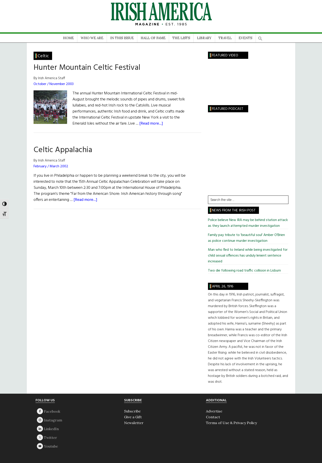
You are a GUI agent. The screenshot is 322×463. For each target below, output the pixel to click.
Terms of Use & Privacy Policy (231, 423)
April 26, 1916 (222, 286)
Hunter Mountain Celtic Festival (87, 68)
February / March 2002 (51, 166)
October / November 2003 (54, 84)
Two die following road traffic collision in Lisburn (244, 271)
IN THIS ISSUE (122, 38)
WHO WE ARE (92, 38)
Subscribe (132, 411)
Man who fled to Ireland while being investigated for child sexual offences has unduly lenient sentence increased (248, 255)
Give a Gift (133, 417)
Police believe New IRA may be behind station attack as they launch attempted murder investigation (248, 223)
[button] (260, 37)
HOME (68, 38)
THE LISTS (181, 38)
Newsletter (134, 423)
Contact (213, 417)
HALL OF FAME (153, 38)
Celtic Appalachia (63, 150)
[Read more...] (151, 123)
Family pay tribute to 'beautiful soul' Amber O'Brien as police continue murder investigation (246, 238)
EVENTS (245, 38)
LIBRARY (204, 38)
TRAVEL (225, 38)
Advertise (214, 411)
